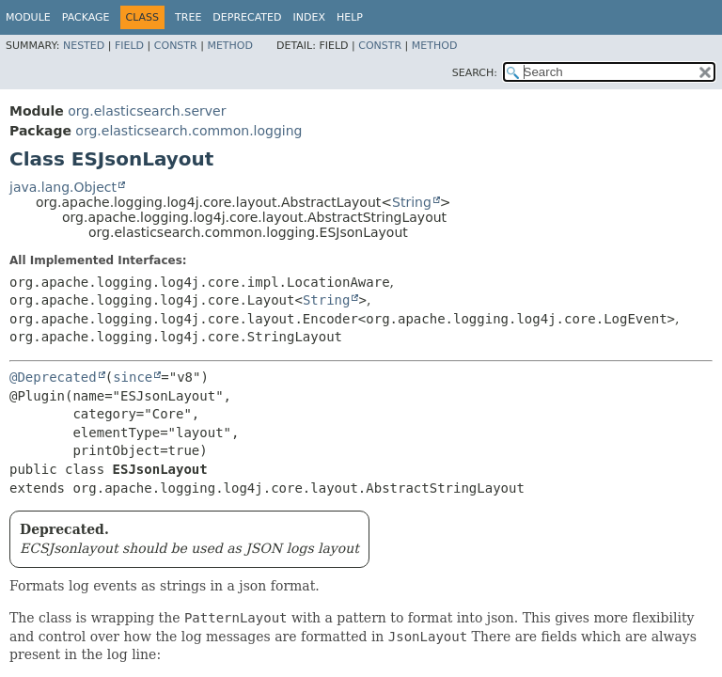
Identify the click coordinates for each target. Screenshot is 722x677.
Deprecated (246, 17)
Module (28, 17)
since (132, 377)
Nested (83, 45)
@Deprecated (53, 377)
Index (309, 17)
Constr (175, 45)
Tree (188, 17)
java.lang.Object (63, 187)
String (412, 202)
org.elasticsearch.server (147, 110)
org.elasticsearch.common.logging (188, 130)
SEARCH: (474, 73)
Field (129, 45)
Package (86, 17)
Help (350, 17)
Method (230, 45)
